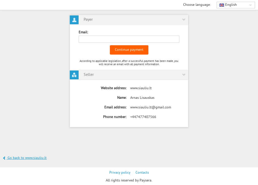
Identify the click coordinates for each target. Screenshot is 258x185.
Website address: (113, 88)
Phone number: (114, 117)
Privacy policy (120, 173)
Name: (121, 98)
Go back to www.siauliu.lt (25, 158)
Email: (83, 32)
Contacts (142, 173)
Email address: (115, 107)
